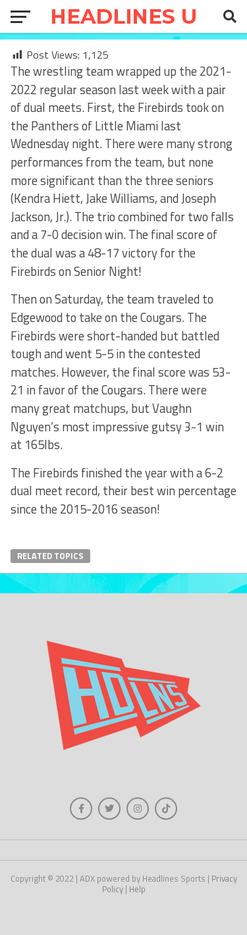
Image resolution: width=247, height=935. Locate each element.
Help (137, 888)
